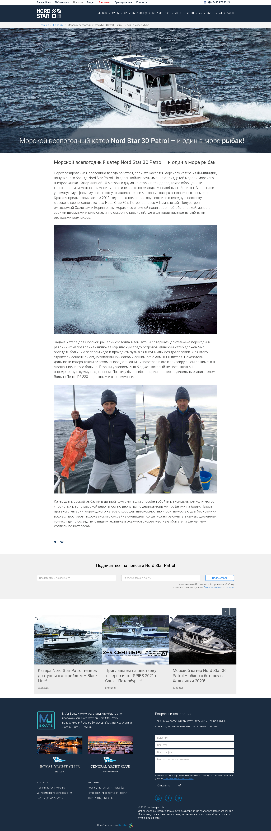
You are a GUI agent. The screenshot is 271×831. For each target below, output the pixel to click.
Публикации (62, 2)
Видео (90, 2)
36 (134, 13)
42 (126, 13)
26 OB (211, 13)
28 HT (191, 13)
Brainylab (125, 825)
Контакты (141, 2)
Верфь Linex (44, 2)
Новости (78, 2)
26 (201, 13)
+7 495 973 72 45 (219, 2)
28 (169, 13)
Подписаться (219, 578)
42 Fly (116, 13)
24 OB (230, 13)
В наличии (104, 2)
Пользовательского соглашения (219, 587)
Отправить (169, 785)
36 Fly (143, 13)
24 (221, 13)
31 (161, 13)
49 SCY (103, 13)
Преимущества (123, 2)
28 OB (179, 13)
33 (153, 13)
